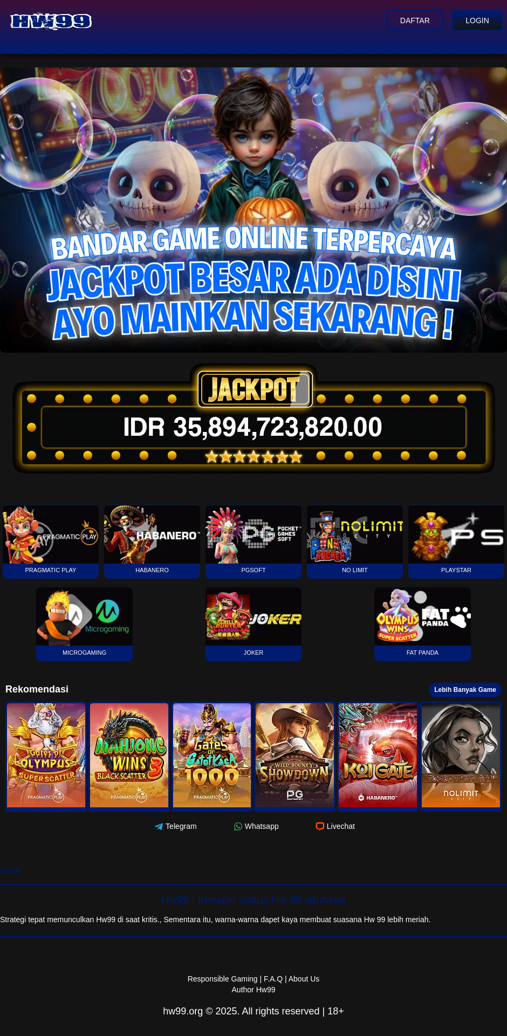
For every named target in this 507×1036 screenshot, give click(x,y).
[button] (46, 757)
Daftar (413, 20)
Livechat (334, 826)
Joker (253, 621)
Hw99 (9, 871)
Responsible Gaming (223, 979)
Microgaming (84, 621)
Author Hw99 (254, 989)
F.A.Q (273, 979)
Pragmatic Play (51, 539)
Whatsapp (255, 826)
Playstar (456, 539)
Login (477, 20)
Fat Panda (422, 621)
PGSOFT (253, 539)
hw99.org (183, 1011)
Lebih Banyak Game (465, 690)
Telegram (174, 826)
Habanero (152, 539)
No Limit (355, 539)
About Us (304, 979)
